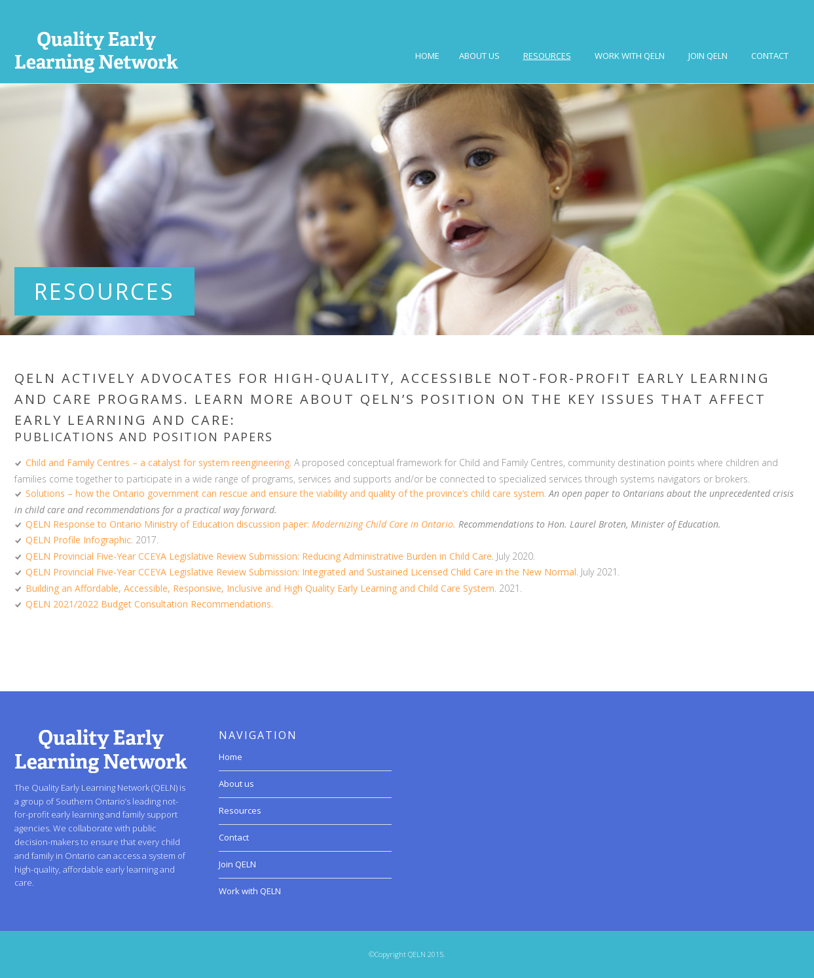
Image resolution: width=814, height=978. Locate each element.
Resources (547, 56)
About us (479, 56)
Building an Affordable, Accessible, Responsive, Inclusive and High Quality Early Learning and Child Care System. (261, 588)
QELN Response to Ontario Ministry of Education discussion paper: (169, 524)
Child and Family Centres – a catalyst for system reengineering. (158, 462)
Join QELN (708, 56)
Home (427, 56)
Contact (769, 56)
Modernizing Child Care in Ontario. (384, 524)
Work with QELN (630, 56)
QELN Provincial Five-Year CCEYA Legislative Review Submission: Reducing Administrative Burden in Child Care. (260, 556)
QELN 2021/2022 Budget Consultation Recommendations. (149, 604)
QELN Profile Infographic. (79, 540)
